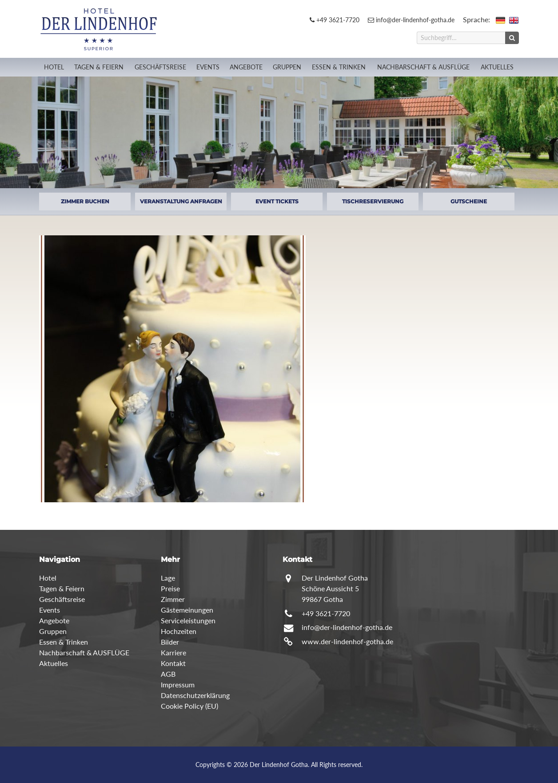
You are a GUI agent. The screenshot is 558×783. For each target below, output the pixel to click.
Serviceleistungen (188, 620)
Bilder (170, 642)
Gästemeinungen (187, 609)
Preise (170, 588)
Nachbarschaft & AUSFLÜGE (423, 67)
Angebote (246, 67)
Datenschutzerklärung (195, 695)
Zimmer (173, 599)
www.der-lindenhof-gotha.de (347, 641)
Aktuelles (497, 67)
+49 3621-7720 (334, 20)
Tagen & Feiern (99, 67)
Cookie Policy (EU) (189, 706)
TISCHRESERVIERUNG (372, 201)
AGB (168, 674)
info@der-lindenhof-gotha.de (411, 20)
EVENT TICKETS (277, 201)
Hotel (54, 67)
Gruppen (287, 67)
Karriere (173, 652)
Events (207, 67)
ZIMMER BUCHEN (85, 201)
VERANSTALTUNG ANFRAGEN (181, 201)
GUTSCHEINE (468, 201)
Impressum (178, 684)
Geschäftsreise (160, 67)
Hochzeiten (178, 631)
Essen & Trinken (339, 67)
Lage (168, 577)
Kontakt (173, 663)
